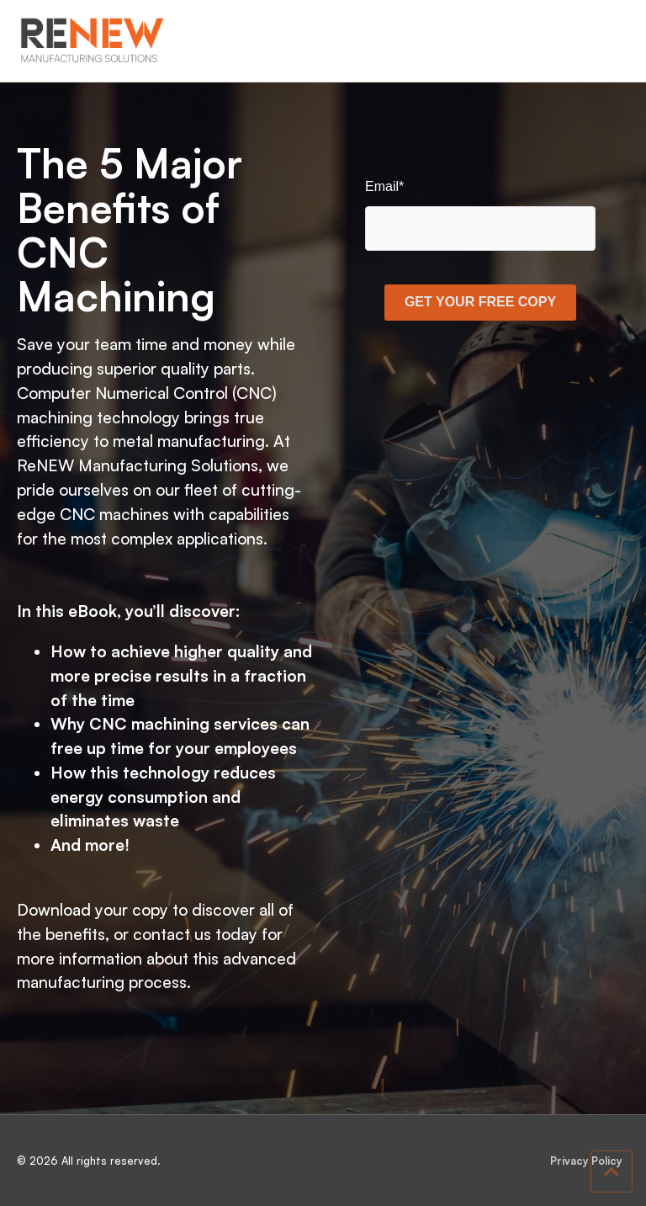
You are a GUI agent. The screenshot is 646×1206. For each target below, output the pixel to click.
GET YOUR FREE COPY (480, 302)
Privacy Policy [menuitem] (586, 1161)
